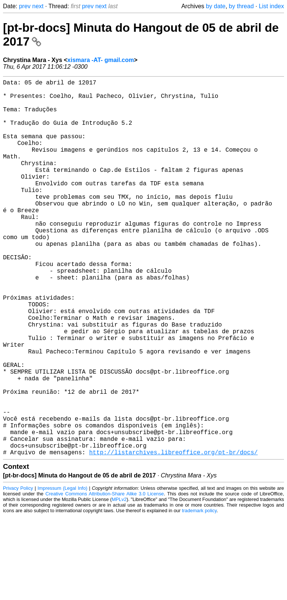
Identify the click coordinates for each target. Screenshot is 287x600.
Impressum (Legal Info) (62, 572)
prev (25, 6)
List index (271, 6)
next (37, 6)
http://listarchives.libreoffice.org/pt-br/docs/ (173, 536)
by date (215, 6)
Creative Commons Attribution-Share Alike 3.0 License (105, 577)
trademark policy (199, 594)
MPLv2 (119, 583)
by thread (241, 6)
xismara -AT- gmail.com (100, 60)
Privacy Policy (18, 572)
